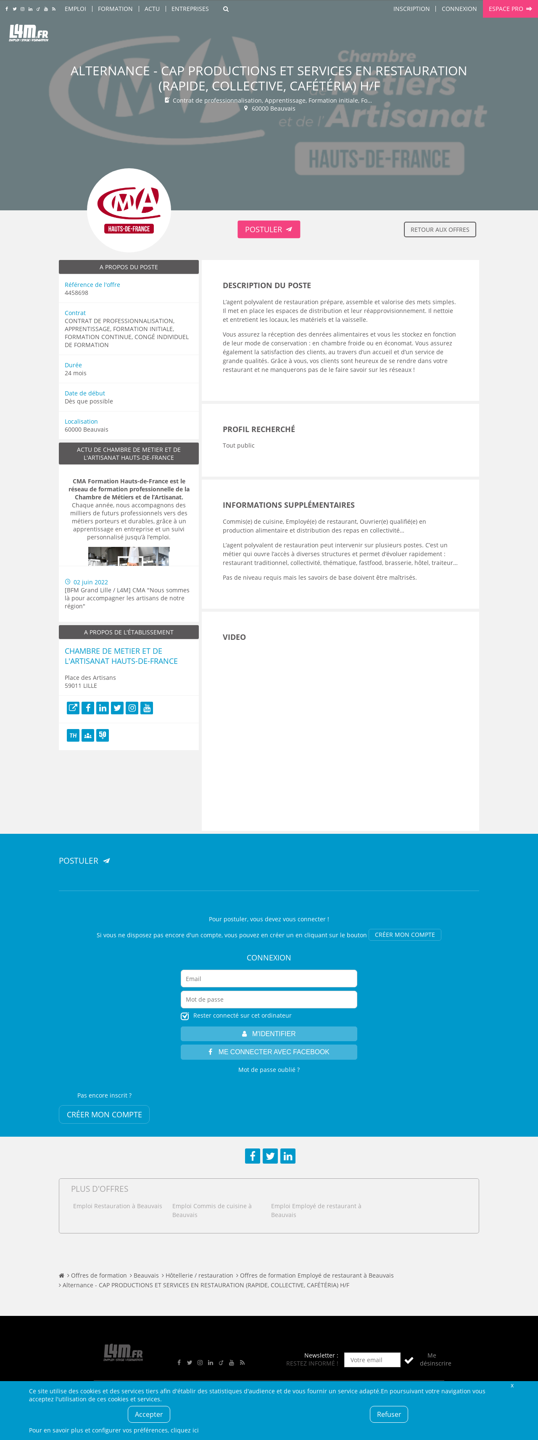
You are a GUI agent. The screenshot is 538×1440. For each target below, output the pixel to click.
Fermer (512, 1385)
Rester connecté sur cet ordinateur (242, 1015)
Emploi (75, 9)
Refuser (389, 1414)
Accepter (149, 1414)
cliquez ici (185, 1430)
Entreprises (190, 9)
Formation (115, 9)
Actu (152, 9)
